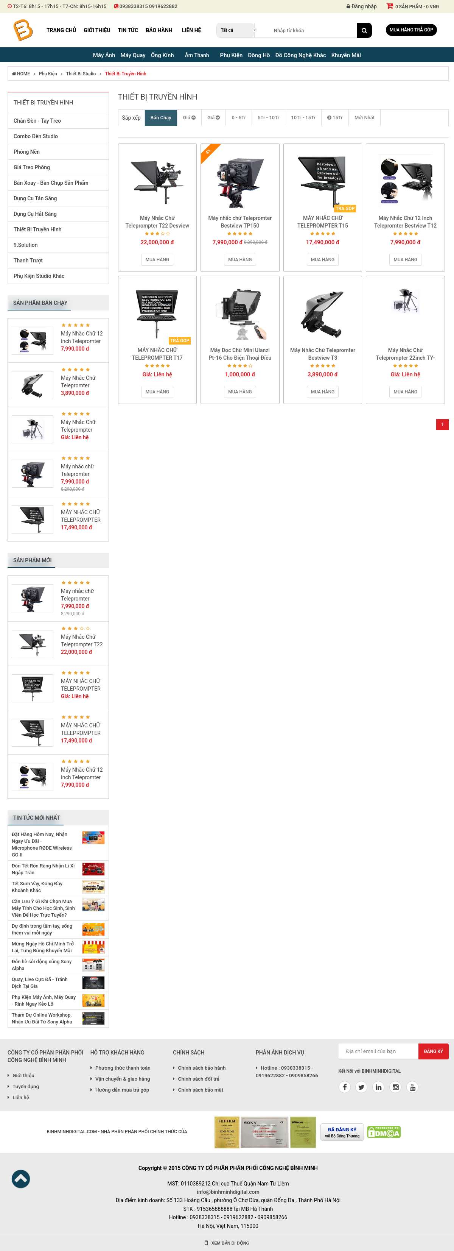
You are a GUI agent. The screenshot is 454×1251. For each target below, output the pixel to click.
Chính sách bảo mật (198, 1090)
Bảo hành (159, 30)
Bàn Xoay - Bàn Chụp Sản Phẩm (51, 183)
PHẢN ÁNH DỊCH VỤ (280, 1053)
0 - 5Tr (239, 117)
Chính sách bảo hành (199, 1068)
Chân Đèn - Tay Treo (37, 121)
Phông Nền (27, 152)
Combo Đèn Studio (36, 136)
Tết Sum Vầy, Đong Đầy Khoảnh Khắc (37, 887)
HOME (21, 74)
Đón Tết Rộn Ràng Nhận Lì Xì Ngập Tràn (43, 869)
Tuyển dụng (23, 1086)
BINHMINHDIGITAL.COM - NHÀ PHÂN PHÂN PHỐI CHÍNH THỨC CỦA (117, 1131)
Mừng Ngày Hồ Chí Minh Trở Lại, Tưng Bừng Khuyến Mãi (43, 947)
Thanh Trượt (28, 260)
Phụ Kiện (48, 73)
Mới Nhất (364, 117)
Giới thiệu (97, 30)
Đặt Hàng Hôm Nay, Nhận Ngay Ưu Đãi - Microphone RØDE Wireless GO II (42, 844)
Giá (189, 117)
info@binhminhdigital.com (228, 1192)
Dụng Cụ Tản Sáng (35, 198)
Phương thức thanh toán (120, 1068)
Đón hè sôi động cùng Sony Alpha (42, 965)
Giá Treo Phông (32, 167)
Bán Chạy (161, 117)
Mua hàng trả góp (411, 30)
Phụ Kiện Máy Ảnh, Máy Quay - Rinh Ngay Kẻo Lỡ (44, 1000)
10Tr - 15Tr (303, 117)
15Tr (335, 117)
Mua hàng (157, 259)
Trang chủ (61, 30)
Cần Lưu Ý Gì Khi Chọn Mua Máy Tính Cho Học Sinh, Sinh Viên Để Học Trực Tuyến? (43, 908)
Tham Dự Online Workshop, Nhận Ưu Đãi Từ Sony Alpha (42, 1018)
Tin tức (128, 30)
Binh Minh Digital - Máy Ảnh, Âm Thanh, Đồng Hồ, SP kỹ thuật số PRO (22, 30)
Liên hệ (191, 30)
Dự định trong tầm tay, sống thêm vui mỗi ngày (42, 929)
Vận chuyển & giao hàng (120, 1079)
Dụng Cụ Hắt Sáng (35, 214)
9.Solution (26, 245)
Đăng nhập (362, 6)
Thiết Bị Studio (81, 73)
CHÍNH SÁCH (188, 1053)
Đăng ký (433, 1051)
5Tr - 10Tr (268, 117)
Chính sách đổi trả (196, 1079)
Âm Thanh (197, 55)
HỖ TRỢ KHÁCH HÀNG (117, 1053)
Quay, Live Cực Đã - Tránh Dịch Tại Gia (40, 982)
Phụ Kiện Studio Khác (39, 276)
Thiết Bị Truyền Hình (125, 73)
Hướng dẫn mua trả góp (119, 1090)
